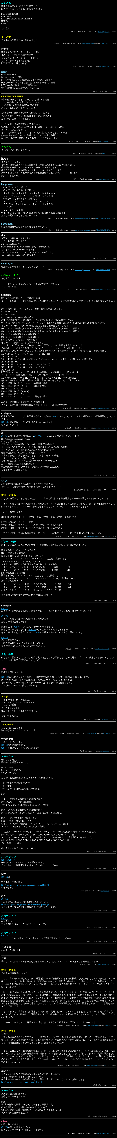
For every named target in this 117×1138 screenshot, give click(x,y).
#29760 (4, 677)
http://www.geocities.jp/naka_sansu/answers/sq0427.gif (25, 885)
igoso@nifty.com (104, 751)
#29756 (4, 860)
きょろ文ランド (105, 43)
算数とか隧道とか (104, 141)
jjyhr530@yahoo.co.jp (103, 1133)
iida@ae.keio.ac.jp (104, 66)
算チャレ (107, 536)
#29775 (4, 637)
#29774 (4, 616)
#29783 (4, 877)
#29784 (4, 899)
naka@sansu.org (105, 890)
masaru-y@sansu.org (92, 536)
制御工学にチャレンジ (103, 289)
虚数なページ (106, 153)
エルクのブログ (105, 719)
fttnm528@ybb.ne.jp (103, 31)
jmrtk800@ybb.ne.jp (103, 964)
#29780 (4, 745)
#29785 (4, 919)
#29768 (4, 422)
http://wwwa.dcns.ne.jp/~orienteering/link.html (21, 1082)
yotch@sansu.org (91, 733)
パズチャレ (106, 733)
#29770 (54, 416)
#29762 (4, 436)
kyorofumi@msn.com (88, 43)
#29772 (4, 608)
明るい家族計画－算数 (103, 218)
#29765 (4, 748)
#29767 (17, 627)
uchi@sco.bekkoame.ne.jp (102, 408)
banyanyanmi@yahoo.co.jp (82, 218)
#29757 (11, 860)
